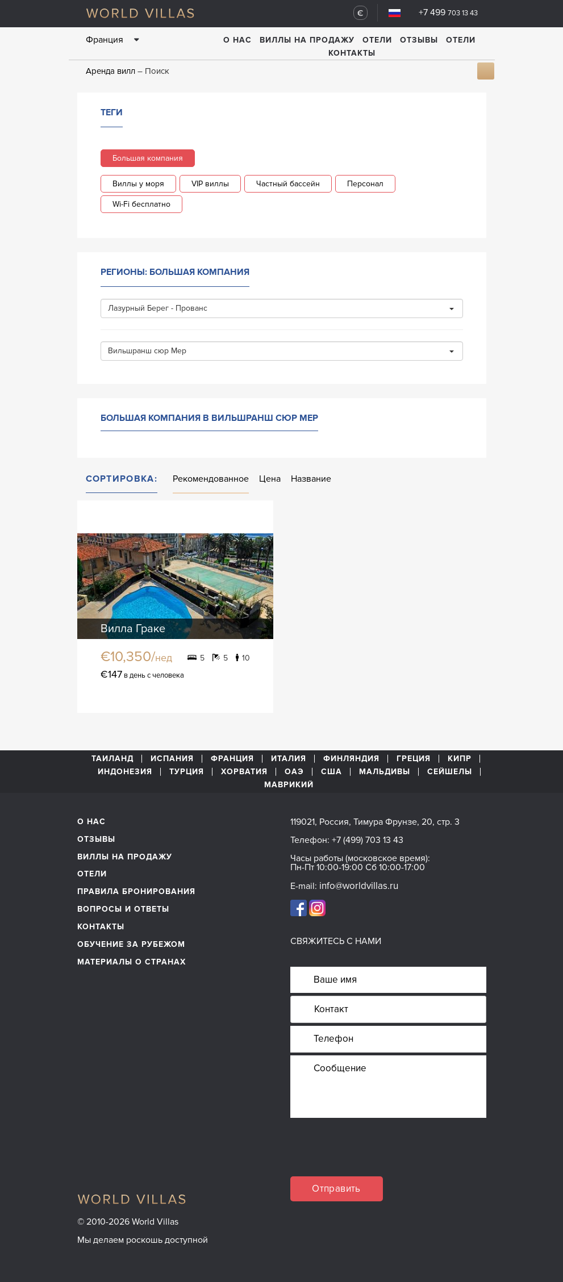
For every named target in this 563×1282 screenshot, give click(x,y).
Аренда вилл (110, 71)
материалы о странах (131, 962)
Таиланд (112, 759)
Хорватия (244, 772)
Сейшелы (449, 772)
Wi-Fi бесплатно (141, 204)
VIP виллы (210, 184)
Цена (270, 479)
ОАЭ (294, 772)
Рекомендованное (211, 479)
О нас (237, 40)
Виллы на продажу (307, 40)
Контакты (352, 53)
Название (311, 479)
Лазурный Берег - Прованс (281, 308)
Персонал (365, 184)
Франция (232, 759)
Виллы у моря (138, 184)
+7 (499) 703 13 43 (367, 840)
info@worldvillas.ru (358, 886)
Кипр (460, 759)
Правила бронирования (136, 891)
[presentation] (376, 1154)
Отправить (336, 1189)
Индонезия (125, 772)
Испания (172, 759)
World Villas (140, 13)
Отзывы (419, 40)
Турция (186, 772)
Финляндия (351, 759)
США (331, 772)
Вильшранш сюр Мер (281, 351)
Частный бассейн (288, 184)
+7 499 (448, 12)
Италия (288, 759)
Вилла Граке (133, 629)
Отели (377, 40)
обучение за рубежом (131, 944)
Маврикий (289, 785)
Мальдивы (384, 772)
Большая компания (147, 158)
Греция (414, 759)
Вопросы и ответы (123, 909)
